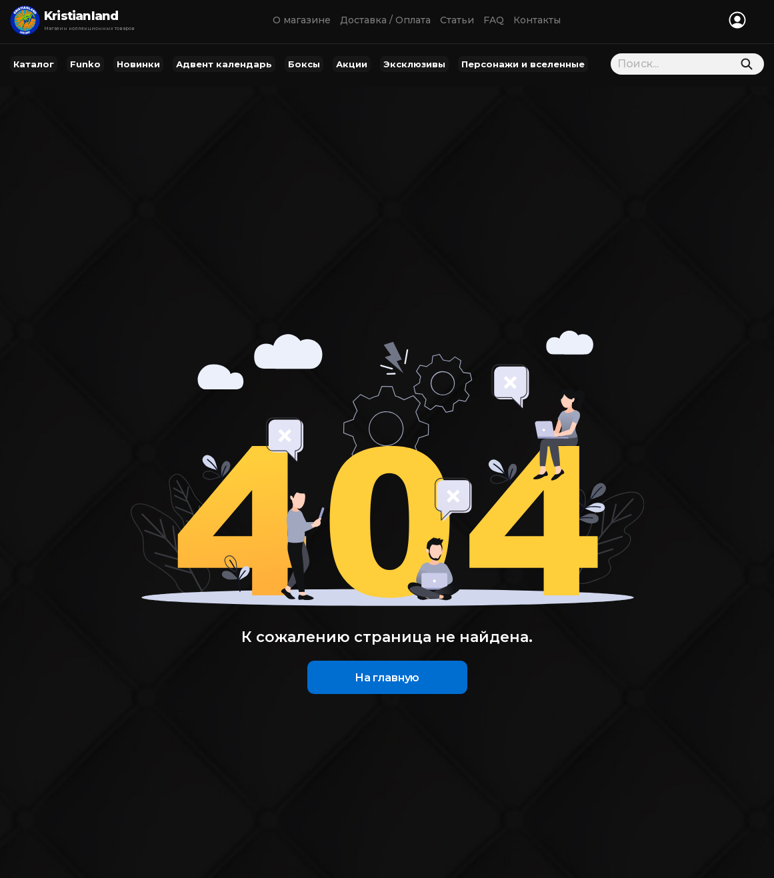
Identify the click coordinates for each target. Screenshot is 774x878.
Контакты (537, 20)
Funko (85, 64)
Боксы (304, 64)
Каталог (33, 64)
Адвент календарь (224, 64)
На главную (387, 677)
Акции (351, 64)
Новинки (138, 64)
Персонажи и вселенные (523, 64)
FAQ (493, 20)
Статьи (457, 20)
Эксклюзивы (414, 64)
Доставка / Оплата (385, 20)
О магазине (302, 20)
